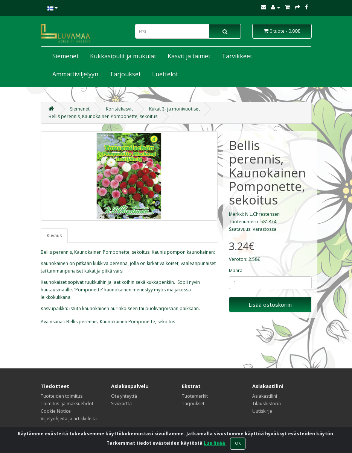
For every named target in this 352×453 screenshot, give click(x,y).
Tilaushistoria (266, 403)
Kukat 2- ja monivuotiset (174, 109)
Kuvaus (54, 235)
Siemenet (65, 56)
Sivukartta (121, 403)
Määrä (235, 270)
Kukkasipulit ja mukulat (123, 56)
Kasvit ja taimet (189, 56)
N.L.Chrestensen (262, 214)
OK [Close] (238, 443)
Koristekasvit (119, 109)
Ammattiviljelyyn (75, 74)
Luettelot (165, 74)
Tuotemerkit (195, 396)
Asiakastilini (264, 396)
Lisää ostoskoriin (270, 304)
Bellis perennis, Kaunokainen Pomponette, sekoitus (103, 116)
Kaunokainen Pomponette (127, 321)
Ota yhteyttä (124, 396)
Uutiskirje (262, 411)
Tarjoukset (125, 74)
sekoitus (166, 321)
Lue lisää (215, 443)
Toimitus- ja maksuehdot (67, 403)
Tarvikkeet (237, 56)
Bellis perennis (82, 321)
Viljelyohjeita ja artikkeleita (69, 418)
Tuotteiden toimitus (61, 396)
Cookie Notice (56, 411)
